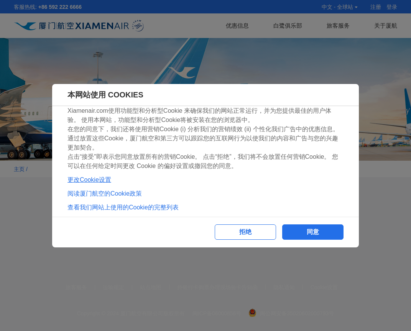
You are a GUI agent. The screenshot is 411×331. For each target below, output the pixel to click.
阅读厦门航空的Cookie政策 (104, 193)
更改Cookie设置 (89, 179)
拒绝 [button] (245, 232)
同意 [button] (313, 232)
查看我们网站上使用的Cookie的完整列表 (123, 207)
